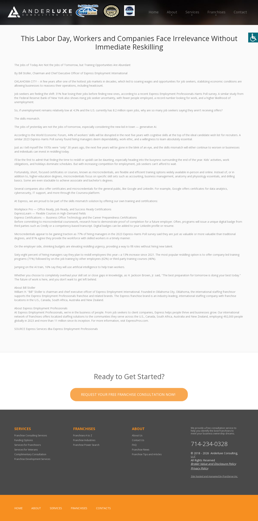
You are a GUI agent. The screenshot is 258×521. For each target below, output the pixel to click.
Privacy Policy (199, 468)
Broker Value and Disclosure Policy (213, 464)
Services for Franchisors (27, 445)
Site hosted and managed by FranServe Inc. (214, 476)
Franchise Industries (84, 440)
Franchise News (140, 449)
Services (192, 12)
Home (154, 12)
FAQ (134, 445)
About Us (137, 435)
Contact (240, 12)
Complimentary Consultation (30, 454)
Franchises (216, 12)
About (172, 12)
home (18, 508)
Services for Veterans (26, 449)
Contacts (103, 508)
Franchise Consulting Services (30, 435)
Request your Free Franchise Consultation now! (128, 402)
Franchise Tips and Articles (147, 454)
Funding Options (23, 440)
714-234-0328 (209, 444)
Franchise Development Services (32, 459)
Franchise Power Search (86, 445)
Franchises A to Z (82, 435)
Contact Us (138, 440)
